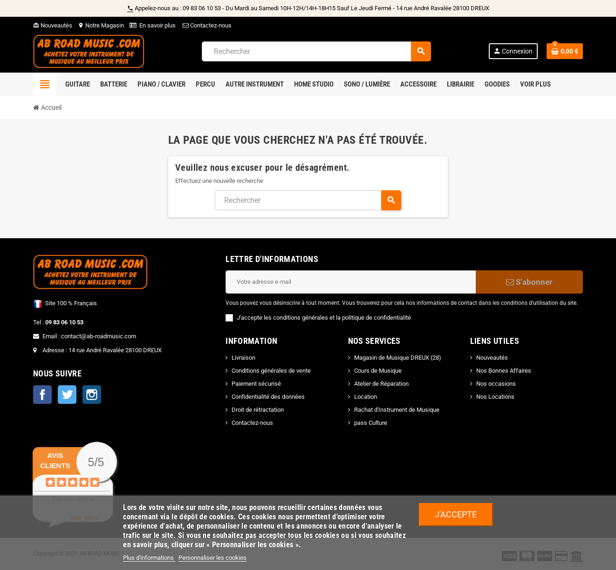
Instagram (91, 394)
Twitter (67, 394)
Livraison (243, 357)
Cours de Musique (378, 370)
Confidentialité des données (268, 396)
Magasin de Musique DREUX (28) (397, 357)
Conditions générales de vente (271, 370)
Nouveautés (52, 25)
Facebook (42, 394)
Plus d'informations (149, 557)
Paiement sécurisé (256, 383)
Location (365, 396)
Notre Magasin (101, 25)
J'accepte (456, 514)
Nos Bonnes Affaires (503, 370)
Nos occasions (496, 383)
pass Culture (370, 422)
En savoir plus (157, 25)
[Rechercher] (316, 51)
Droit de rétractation (258, 409)
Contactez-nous (206, 25)
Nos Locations (495, 396)
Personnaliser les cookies (212, 557)
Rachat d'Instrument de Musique (396, 409)
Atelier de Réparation (381, 383)
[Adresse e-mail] (351, 282)
